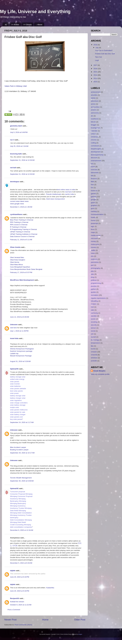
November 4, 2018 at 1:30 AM (21, 207)
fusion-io (94, 191)
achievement (95, 92)
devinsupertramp (97, 155)
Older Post (79, 619)
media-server (96, 235)
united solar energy (17, 379)
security (94, 325)
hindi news (50, 199)
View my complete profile (100, 374)
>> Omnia (27, 24)
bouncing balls (16, 154)
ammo (93, 104)
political (93, 280)
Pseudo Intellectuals (53, 194)
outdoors (94, 259)
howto (93, 217)
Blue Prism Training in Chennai (21, 220)
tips (92, 346)
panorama (94, 262)
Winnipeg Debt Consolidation (21, 513)
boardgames (95, 128)
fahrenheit (94, 173)
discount (94, 158)
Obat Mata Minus (16, 264)
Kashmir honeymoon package (21, 351)
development (95, 152)
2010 (95, 82)
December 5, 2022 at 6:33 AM (21, 563)
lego (92, 226)
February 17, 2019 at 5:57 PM (21, 272)
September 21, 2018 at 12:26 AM (22, 160)
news (12, 204)
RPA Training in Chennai (19, 222)
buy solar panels (16, 419)
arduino (93, 110)
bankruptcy (14, 517)
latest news (24, 201)
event (93, 167)
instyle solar (14, 407)
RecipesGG (14, 598)
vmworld (94, 355)
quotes (93, 292)
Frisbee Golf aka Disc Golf (105, 54)
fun (92, 188)
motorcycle (95, 244)
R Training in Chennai (18, 227)
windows (94, 358)
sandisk (94, 316)
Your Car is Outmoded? (104, 50)
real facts (68, 192)
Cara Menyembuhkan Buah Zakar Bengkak (26, 269)
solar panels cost (16, 417)
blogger (93, 125)
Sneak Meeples (99, 371)
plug (92, 277)
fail (92, 176)
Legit (97, 60)
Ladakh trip (14, 353)
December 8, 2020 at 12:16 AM (21, 530)
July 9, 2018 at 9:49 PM (19, 132)
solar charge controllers (19, 403)
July (97, 48)
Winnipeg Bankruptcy (18, 503)
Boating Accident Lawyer (19, 450)
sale (92, 310)
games (93, 193)
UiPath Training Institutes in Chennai (23, 234)
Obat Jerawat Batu (17, 257)
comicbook (95, 146)
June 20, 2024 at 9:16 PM (19, 577)
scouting (94, 322)
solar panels (14, 382)
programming (96, 283)
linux (92, 229)
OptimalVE (14, 369)
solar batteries (15, 386)
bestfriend (94, 119)
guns (92, 208)
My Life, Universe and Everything (35, 11)
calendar (94, 131)
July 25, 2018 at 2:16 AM (19, 146)
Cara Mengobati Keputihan (20, 267)
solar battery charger (18, 414)
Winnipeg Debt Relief (18, 522)
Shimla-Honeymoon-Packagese (22, 349)
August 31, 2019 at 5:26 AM (20, 361)
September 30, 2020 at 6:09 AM (22, 481)
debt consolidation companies (21, 527)
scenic (93, 319)
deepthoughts (96, 149)
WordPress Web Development (22, 280)
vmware (94, 352)
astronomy (95, 113)
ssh (92, 334)
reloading (94, 301)
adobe (93, 98)
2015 (95, 72)
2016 (95, 68)
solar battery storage (17, 405)
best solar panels (16, 391)
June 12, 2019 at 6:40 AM (19, 317)
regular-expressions (98, 298)
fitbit (92, 182)
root (92, 307)
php (92, 271)
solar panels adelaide (18, 388)
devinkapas (14, 182)
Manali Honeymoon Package (21, 356)
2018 (95, 45)
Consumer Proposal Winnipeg (21, 494)
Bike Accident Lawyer (18, 447)
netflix (93, 250)
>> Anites (15, 24)
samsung (94, 313)
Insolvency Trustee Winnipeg (21, 508)
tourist (93, 349)
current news (15, 201)
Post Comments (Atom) (23, 625)
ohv (92, 256)
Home (45, 619)
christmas (94, 137)
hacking (94, 211)
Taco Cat (98, 57)
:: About (39, 24)
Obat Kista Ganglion (17, 260)
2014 (95, 75)
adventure (94, 101)
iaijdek (12, 571)
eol (92, 164)
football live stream (17, 602)
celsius (93, 134)
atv (92, 116)
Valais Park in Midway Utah (15, 86)
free (92, 185)
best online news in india (66, 190)
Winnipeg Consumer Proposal (21, 496)
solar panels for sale (17, 412)
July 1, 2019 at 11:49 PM (19, 331)
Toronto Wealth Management (21, 478)
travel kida (14, 338)
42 (6, 24)
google (93, 199)
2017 (95, 65)
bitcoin (93, 122)
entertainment (96, 161)
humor (93, 220)
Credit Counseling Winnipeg (20, 525)
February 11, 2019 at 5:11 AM (21, 240)
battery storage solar (17, 377)
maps (93, 232)
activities (94, 95)
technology (95, 340)
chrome (93, 140)
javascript (94, 223)
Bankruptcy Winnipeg (18, 501)
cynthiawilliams (16, 214)
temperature (95, 343)
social (93, 331)
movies (93, 247)
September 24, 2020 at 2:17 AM (22, 422)
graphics (94, 205)
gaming (93, 196)
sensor (93, 328)
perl (92, 265)
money (93, 241)
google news (19, 204)
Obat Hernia (14, 262)
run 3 (12, 140)
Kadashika (50, 588)
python (93, 289)
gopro (93, 202)
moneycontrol (59, 199)
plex (92, 274)
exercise (94, 170)
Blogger (80, 634)
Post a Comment (14, 610)
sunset (93, 337)
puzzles (94, 286)
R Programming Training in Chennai (23, 229)
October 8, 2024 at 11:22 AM (20, 605)
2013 (95, 78)
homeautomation (97, 214)
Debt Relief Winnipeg (18, 511)
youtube (94, 361)
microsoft (94, 238)
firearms (94, 179)
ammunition (95, 107)
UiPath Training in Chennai (20, 232)
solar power (14, 393)
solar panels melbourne (19, 410)
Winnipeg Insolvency (18, 506)
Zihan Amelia (15, 247)
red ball (13, 168)
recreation (94, 295)
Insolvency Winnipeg (18, 499)
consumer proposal (18, 492)
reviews (94, 304)
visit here (13, 328)
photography (95, 268)
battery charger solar (18, 398)
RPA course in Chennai (18, 225)
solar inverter (15, 384)
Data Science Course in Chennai (22, 236)
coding (93, 143)
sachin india (69, 194)
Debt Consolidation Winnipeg (21, 520)
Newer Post (10, 619)
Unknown (14, 324)
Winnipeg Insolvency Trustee (21, 515)
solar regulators (16, 400)
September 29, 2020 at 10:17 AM (22, 453)
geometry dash (16, 126)
